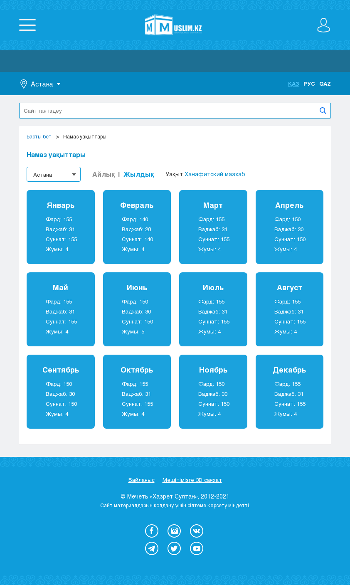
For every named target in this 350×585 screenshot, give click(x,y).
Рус (309, 83)
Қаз (293, 83)
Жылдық (138, 174)
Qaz (325, 83)
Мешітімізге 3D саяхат (192, 479)
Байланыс (141, 479)
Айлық (103, 174)
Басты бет (39, 136)
